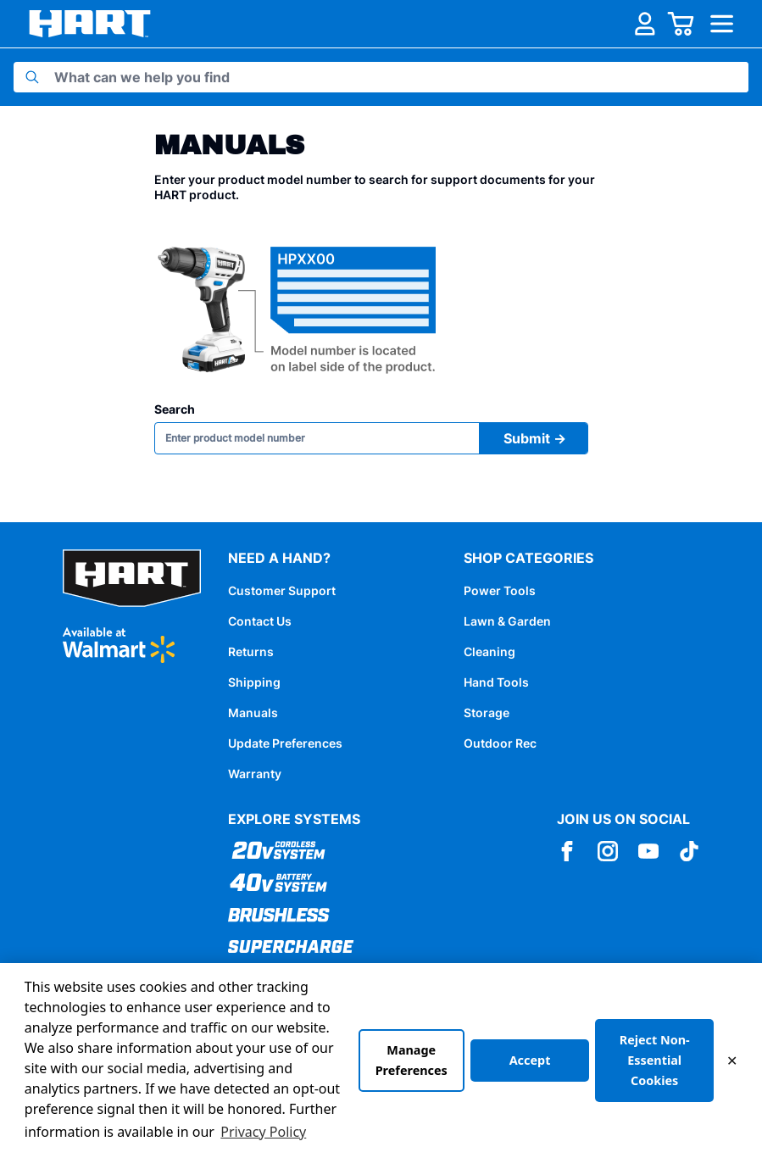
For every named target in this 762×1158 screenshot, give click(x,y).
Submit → (534, 438)
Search (174, 409)
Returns (251, 651)
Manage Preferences (411, 1060)
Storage (486, 712)
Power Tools (500, 590)
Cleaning (489, 651)
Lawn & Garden (507, 621)
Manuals (253, 712)
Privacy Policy (263, 1131)
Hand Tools (496, 682)
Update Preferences (285, 743)
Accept (530, 1060)
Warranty (254, 773)
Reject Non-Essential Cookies (655, 1060)
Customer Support (282, 590)
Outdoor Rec (500, 743)
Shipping (254, 682)
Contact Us (260, 621)
